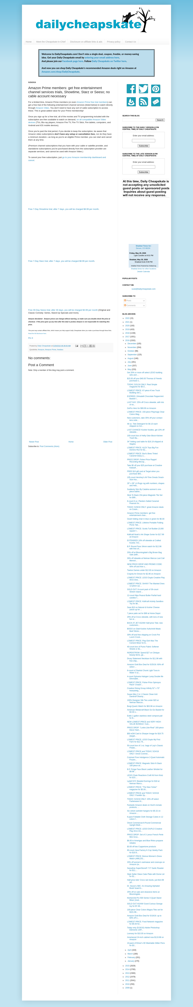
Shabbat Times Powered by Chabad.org (143, 266)
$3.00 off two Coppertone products (141, 847)
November (132, 347)
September (132, 355)
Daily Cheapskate (44, 346)
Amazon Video (42, 108)
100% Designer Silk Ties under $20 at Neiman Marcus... (143, 701)
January (131, 961)
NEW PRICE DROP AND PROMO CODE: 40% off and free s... (144, 565)
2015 (127, 966)
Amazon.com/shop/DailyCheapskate (61, 71)
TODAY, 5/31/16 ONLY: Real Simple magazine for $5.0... (142, 385)
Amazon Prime (50, 350)
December (132, 343)
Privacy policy (114, 41)
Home (29, 41)
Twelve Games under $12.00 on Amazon (144, 570)
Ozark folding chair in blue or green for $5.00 (145, 519)
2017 (127, 337)
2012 (127, 977)
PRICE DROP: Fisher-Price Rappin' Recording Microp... (142, 460)
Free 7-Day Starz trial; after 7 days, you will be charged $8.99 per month (61, 261)
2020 (127, 326)
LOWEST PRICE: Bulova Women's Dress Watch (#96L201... (144, 857)
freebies (60, 350)
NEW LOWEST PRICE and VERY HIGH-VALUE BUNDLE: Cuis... (144, 723)
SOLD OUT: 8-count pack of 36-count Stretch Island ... (142, 590)
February (132, 957)
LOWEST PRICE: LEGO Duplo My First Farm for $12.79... (143, 740)
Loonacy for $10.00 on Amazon (140, 933)
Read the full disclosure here (37, 333)
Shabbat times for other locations (143, 269)
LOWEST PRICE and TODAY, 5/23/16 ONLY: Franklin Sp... (143, 794)
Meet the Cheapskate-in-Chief (50, 41)
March (130, 954)
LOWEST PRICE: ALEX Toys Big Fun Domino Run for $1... (142, 449)
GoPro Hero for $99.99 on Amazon (141, 408)
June (130, 366)
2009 (127, 988)
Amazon (41, 350)
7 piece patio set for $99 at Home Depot (143, 613)
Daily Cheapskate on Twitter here (109, 61)
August (131, 358)
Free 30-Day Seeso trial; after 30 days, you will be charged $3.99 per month (63, 310)
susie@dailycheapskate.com (143, 289)
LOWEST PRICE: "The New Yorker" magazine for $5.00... (142, 788)
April (130, 950)
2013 (127, 973)
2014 (127, 969)
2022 (127, 318)
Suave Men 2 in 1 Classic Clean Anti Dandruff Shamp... (142, 695)
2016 (127, 340)
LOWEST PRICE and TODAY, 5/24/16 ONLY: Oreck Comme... (143, 752)
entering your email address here (102, 57)
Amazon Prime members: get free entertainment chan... (141, 514)
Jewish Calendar (143, 271)
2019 (127, 329)
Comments (130, 305)
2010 (127, 984)
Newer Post (34, 442)
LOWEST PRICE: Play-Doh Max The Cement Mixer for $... (142, 642)
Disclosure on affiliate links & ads (86, 41)
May (130, 369)
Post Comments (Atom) (49, 446)
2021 (127, 322)
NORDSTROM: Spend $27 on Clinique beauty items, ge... (143, 654)
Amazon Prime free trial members (92, 102)
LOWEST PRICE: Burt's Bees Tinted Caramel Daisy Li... (142, 455)
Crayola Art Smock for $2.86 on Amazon (144, 574)
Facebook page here (72, 61)
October (131, 351)
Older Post (107, 442)
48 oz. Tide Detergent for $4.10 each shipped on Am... (142, 425)
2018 (127, 333)
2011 (127, 980)
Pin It (30, 338)
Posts (127, 301)
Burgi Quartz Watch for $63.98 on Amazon (144, 706)
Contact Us (130, 41)
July (129, 362)
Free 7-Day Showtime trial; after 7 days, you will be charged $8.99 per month (63, 209)
